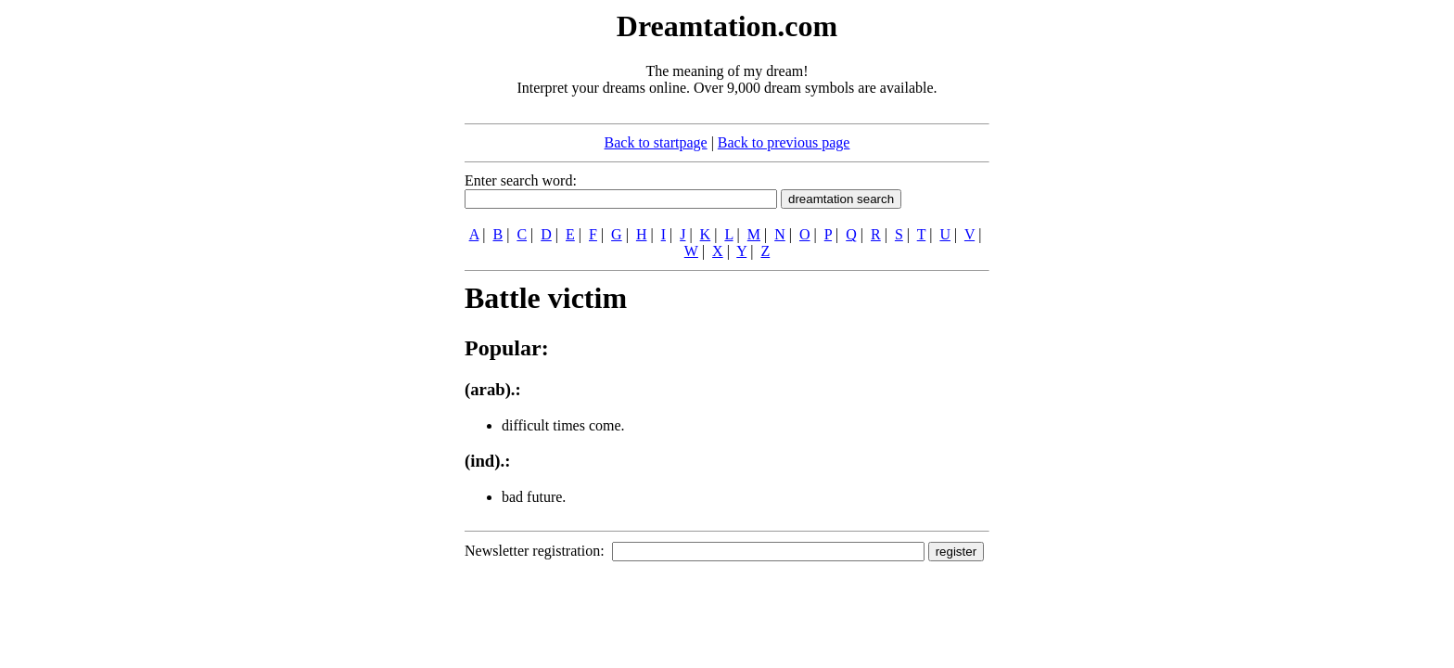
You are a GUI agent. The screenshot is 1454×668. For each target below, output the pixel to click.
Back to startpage (656, 142)
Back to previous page (784, 142)
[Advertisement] (351, 285)
